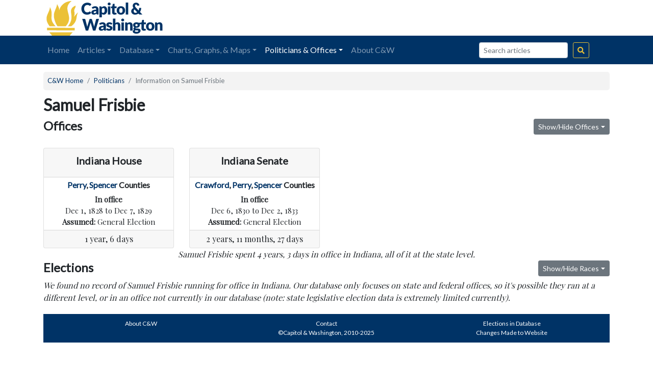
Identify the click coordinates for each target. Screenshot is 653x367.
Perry (76, 185)
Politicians (109, 80)
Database (136, 50)
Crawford (212, 185)
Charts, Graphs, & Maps (209, 50)
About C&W (372, 50)
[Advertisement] (495, 18)
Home (58, 50)
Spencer (103, 185)
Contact (326, 323)
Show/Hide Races (571, 268)
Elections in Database (512, 323)
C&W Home (65, 80)
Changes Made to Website (511, 332)
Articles (91, 50)
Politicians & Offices (301, 50)
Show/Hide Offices (568, 126)
